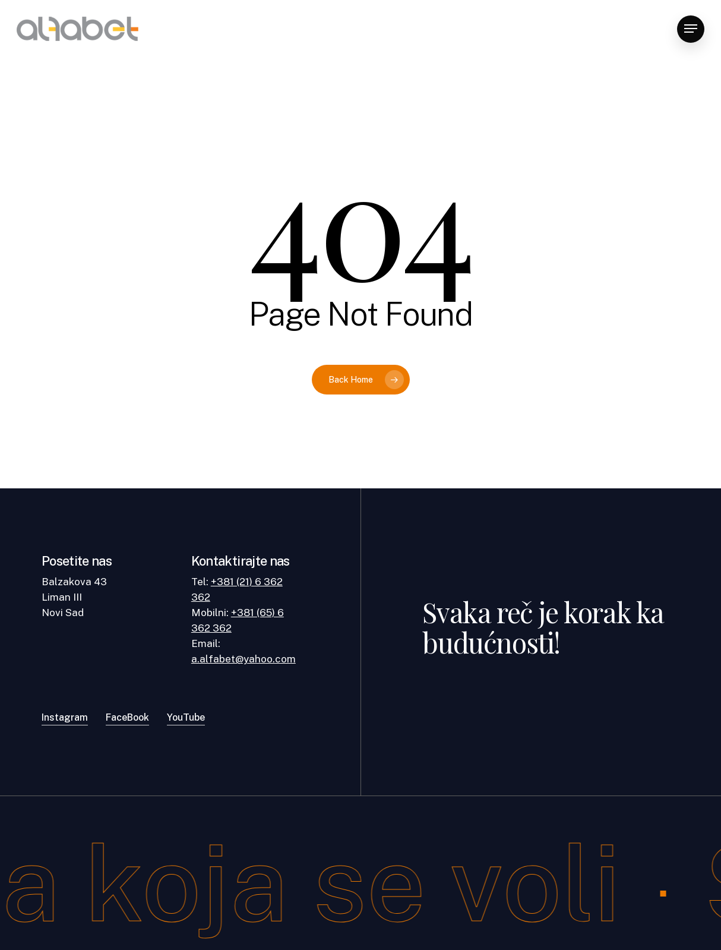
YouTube (186, 717)
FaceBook (127, 717)
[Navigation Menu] (690, 29)
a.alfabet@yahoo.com (243, 659)
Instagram (65, 717)
